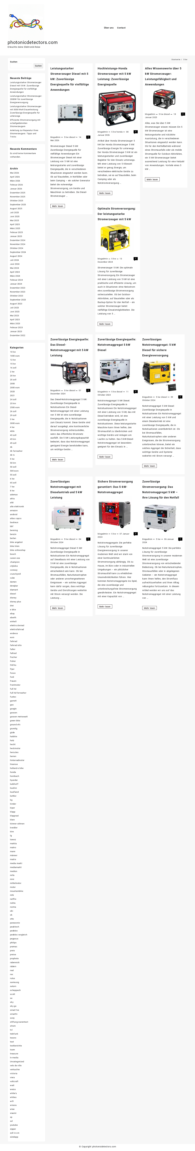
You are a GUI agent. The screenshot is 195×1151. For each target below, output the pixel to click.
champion (15, 562)
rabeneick (15, 962)
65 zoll (13, 483)
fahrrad (13, 641)
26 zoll (13, 411)
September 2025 (18, 204)
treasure (14, 1053)
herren (13, 756)
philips (13, 942)
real (12, 970)
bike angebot (16, 542)
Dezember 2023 (17, 288)
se (11, 998)
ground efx (15, 724)
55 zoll (13, 475)
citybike (14, 566)
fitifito (13, 665)
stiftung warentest (19, 1022)
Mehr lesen (58, 206)
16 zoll (13, 368)
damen (13, 582)
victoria (13, 1073)
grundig (13, 728)
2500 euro (15, 407)
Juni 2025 (15, 216)
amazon (14, 510)
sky (11, 1002)
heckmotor (15, 748)
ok (11, 915)
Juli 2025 (14, 212)
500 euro (14, 471)
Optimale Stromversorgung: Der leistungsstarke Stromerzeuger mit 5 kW (117, 214)
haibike (13, 736)
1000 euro (15, 356)
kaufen (13, 788)
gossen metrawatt (19, 716)
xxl (11, 1121)
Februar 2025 (16, 232)
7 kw (12, 487)
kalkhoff (14, 784)
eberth (13, 617)
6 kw (12, 479)
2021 (12, 395)
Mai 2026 (14, 173)
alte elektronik (17, 506)
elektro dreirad (17, 625)
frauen (13, 681)
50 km (13, 463)
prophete (14, 958)
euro (12, 637)
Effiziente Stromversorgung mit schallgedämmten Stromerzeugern (25, 123)
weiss (13, 1089)
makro (13, 847)
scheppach (15, 990)
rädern (13, 966)
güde (12, 732)
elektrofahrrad (17, 629)
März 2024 (15, 276)
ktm (12, 831)
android (13, 514)
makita (13, 843)
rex (11, 974)
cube (12, 578)
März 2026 (15, 181)
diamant (14, 590)
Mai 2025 (14, 220)
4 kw (12, 427)
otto (12, 919)
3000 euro (15, 423)
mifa (12, 875)
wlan (12, 1109)
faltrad (13, 653)
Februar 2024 (16, 280)
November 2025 (17, 196)
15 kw (13, 364)
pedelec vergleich (18, 935)
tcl (11, 1030)
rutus (12, 978)
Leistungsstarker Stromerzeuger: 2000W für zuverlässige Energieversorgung (26, 99)
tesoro (13, 1038)
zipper (13, 1129)
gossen (13, 713)
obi (11, 911)
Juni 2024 (15, 264)
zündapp (14, 1137)
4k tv (12, 455)
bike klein (15, 546)
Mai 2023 (14, 315)
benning (14, 530)
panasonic (15, 923)
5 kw (66, 137)
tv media (14, 1057)
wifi (12, 1101)
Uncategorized (17, 1061)
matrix (13, 859)
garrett (13, 701)
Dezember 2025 (17, 193)
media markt (16, 863)
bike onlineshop (17, 550)
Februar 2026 (16, 185)
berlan (13, 538)
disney (13, 598)
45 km (13, 439)
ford (12, 677)
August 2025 (16, 208)
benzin (13, 534)
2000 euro (15, 387)
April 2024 (15, 272)
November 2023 (17, 292)
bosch (13, 554)
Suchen (13, 62)
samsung (14, 982)
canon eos (15, 558)
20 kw (13, 376)
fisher (13, 661)
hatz (12, 740)
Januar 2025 (16, 236)
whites (13, 1097)
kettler (13, 796)
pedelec (14, 931)
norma (13, 907)
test (12, 1042)
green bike (15, 720)
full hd (13, 689)
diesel (72, 137)
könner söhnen (17, 824)
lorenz (13, 839)
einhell (13, 621)
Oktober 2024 (16, 248)
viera (12, 1077)
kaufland (14, 792)
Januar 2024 (16, 284)
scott (12, 994)
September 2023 (18, 300)
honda (119, 132)
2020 (12, 391)
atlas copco (15, 518)
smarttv (14, 1014)
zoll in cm (14, 1133)
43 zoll (13, 435)
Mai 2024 (14, 268)
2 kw (12, 372)
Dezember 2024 (17, 240)
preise (13, 954)
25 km (13, 403)
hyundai (14, 780)
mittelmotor (15, 883)
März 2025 (15, 228)
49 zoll (13, 443)
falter (12, 649)
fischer (13, 657)
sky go (13, 1006)
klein (12, 820)
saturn (13, 986)
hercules (14, 752)
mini (12, 879)
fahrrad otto (16, 645)
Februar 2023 (16, 327)
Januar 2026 (16, 189)
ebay (12, 613)
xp (11, 1117)
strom (13, 1026)
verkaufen (15, 1069)
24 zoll (13, 399)
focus (13, 673)
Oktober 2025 (16, 200)
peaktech (14, 927)
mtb (12, 895)
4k (11, 447)
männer (13, 855)
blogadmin (55, 137)
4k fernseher (16, 451)
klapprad (14, 816)
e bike (13, 609)
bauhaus (14, 522)
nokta (13, 903)
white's (13, 1093)
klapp (12, 812)
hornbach (14, 776)
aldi (12, 502)
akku (12, 498)
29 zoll (13, 415)
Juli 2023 (14, 308)
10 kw (13, 352)
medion (13, 871)
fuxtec (13, 697)
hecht (13, 744)
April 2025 (15, 224)
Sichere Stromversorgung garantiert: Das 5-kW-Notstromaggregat (115, 487)
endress (14, 633)
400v (12, 431)
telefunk (14, 1034)
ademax (14, 494)
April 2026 (15, 177)
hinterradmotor (17, 760)
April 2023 (15, 319)
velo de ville (15, 1065)
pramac (13, 946)
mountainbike (16, 891)
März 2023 (15, 323)
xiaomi (13, 1113)
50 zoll (13, 467)
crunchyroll (15, 574)
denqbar (14, 586)
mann (12, 851)
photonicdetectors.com (33, 42)
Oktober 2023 (16, 296)
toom (12, 1050)
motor (13, 887)
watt (12, 1085)
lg (11, 835)
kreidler (13, 827)
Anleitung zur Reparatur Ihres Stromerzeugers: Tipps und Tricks (24, 133)
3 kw (12, 419)
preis (12, 950)
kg (11, 800)
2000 (12, 383)
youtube (14, 1125)
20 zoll (13, 379)
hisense (14, 764)
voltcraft (14, 1081)
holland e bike (17, 768)
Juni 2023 (15, 311)
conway (14, 570)
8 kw (12, 490)
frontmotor (15, 685)
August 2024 (16, 256)
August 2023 (16, 304)
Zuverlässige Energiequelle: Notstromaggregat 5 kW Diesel (117, 345)
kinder (13, 804)
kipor (12, 808)
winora (13, 1105)
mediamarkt (16, 867)
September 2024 (18, 252)
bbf (11, 526)
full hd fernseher (18, 693)
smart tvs (14, 1010)
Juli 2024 (14, 260)
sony (12, 1018)
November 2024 (17, 244)
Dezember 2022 (17, 335)
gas (12, 705)
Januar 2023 (16, 331)
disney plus (15, 602)
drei (12, 605)
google (13, 709)
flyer (12, 669)
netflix (13, 899)
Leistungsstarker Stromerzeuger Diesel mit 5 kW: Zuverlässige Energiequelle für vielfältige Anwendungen (69, 79)
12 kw (13, 360)
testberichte (16, 1046)
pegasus (14, 939)
